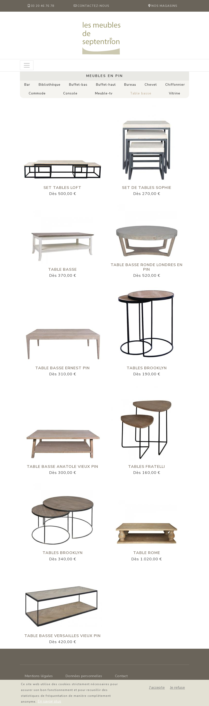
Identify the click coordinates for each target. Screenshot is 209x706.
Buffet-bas (78, 84)
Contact (121, 675)
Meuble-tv (104, 93)
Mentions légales (39, 675)
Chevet (151, 84)
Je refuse (177, 689)
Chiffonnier (175, 84)
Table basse (140, 93)
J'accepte (157, 689)
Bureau (130, 84)
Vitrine (174, 93)
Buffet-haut (106, 84)
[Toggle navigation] (27, 65)
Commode (37, 93)
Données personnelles (84, 675)
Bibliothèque (50, 84)
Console (70, 93)
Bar (27, 84)
